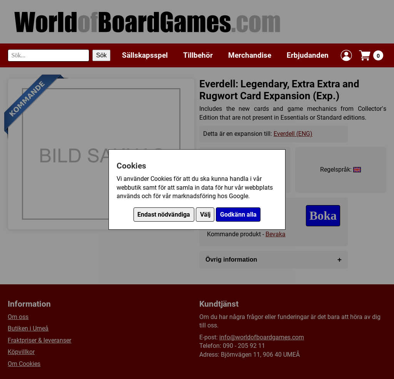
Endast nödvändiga (163, 214)
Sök (101, 55)
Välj (205, 214)
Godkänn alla (238, 214)
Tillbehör (198, 55)
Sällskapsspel (145, 55)
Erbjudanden (308, 55)
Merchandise (249, 55)
